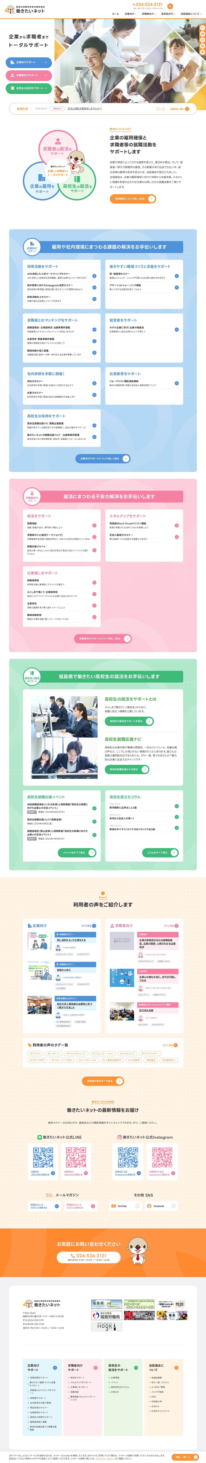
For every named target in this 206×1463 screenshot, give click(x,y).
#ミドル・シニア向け (62, 1060)
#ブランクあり (37, 1060)
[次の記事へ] (163, 109)
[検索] (170, 6)
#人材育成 (134, 1060)
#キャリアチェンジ (76, 1053)
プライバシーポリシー (105, 1458)
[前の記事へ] (158, 109)
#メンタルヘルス (87, 1060)
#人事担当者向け (112, 1060)
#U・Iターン (53, 1053)
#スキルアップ (127, 1053)
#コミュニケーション (102, 1053)
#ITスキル (35, 1053)
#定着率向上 (169, 1060)
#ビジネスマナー (150, 1053)
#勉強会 (150, 1060)
